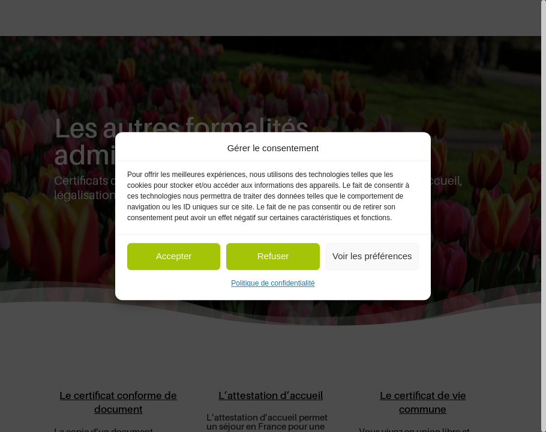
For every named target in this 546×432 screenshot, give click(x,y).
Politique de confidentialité (272, 283)
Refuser (273, 256)
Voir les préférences (372, 256)
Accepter (173, 256)
